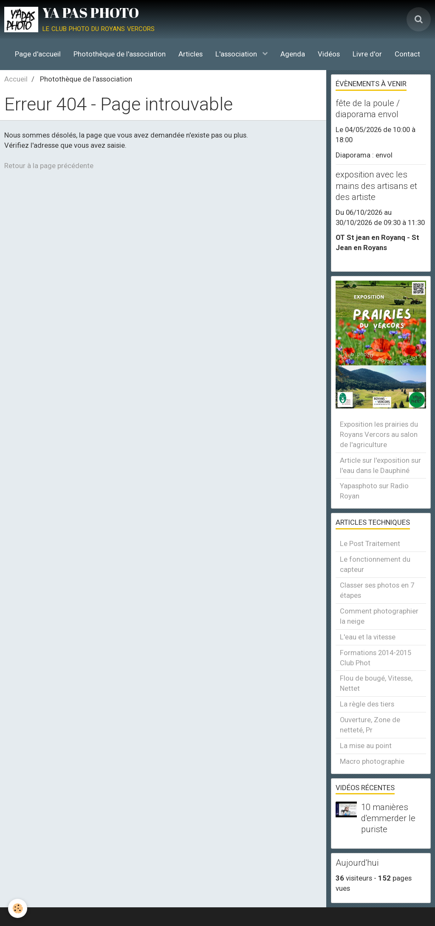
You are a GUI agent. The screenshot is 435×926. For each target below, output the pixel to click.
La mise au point (366, 745)
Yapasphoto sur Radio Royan (374, 490)
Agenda (292, 54)
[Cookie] (18, 908)
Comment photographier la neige (379, 616)
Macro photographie (372, 761)
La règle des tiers (367, 704)
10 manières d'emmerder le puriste (388, 818)
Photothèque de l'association (119, 54)
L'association (237, 54)
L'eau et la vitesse (367, 637)
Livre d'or (367, 54)
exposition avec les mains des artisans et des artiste (376, 186)
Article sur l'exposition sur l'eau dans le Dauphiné (380, 465)
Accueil (16, 79)
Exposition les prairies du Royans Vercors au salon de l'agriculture (379, 434)
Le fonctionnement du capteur (375, 564)
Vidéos (329, 54)
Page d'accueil (38, 54)
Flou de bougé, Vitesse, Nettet (376, 683)
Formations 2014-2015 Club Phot (375, 657)
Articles (190, 54)
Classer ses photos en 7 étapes (377, 590)
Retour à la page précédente (48, 165)
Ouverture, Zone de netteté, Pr (370, 724)
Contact (407, 54)
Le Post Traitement (370, 543)
